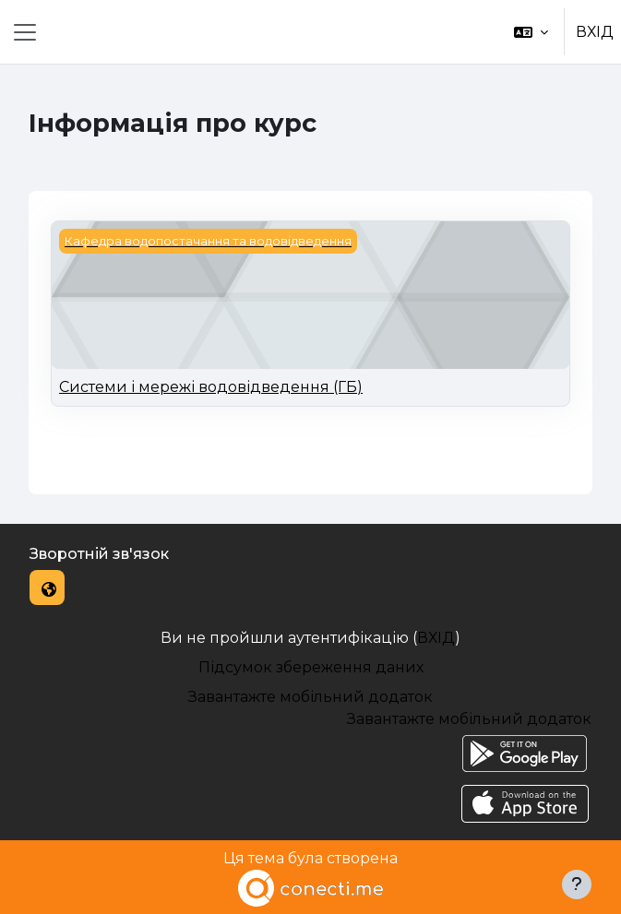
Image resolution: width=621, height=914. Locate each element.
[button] (531, 32)
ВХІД (595, 32)
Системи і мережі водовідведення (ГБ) (211, 387)
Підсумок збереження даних (311, 667)
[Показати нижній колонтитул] (576, 884)
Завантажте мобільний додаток (310, 697)
